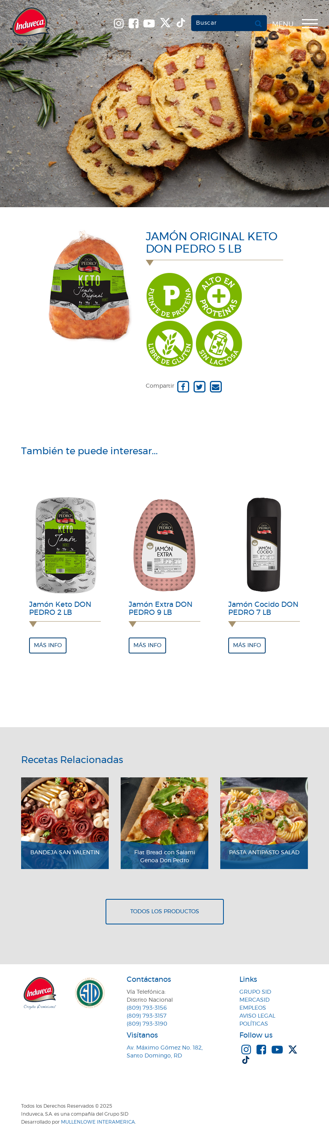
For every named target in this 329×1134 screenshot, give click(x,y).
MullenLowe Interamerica (98, 1122)
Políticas (253, 1024)
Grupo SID (255, 992)
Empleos (252, 1008)
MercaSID (254, 1000)
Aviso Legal (257, 1016)
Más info (48, 645)
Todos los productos (164, 911)
